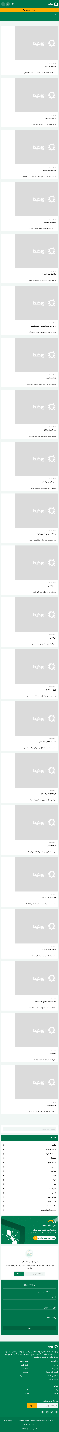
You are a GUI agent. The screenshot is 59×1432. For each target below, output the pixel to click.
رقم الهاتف (51, 1317)
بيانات (24, 1428)
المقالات (25, 1368)
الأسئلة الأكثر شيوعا (52, 1372)
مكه (28, 1390)
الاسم (54, 1297)
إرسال (29, 1328)
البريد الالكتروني (50, 1307)
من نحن (55, 1365)
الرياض (56, 1393)
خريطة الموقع (53, 1379)
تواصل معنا (54, 1368)
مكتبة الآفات (24, 1365)
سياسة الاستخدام (29, 1424)
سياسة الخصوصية (9, 1420)
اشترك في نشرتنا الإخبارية (50, 1401)
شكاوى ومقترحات (52, 1376)
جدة (56, 1390)
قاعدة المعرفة (23, 1376)
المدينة (27, 1393)
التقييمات (25, 1372)
